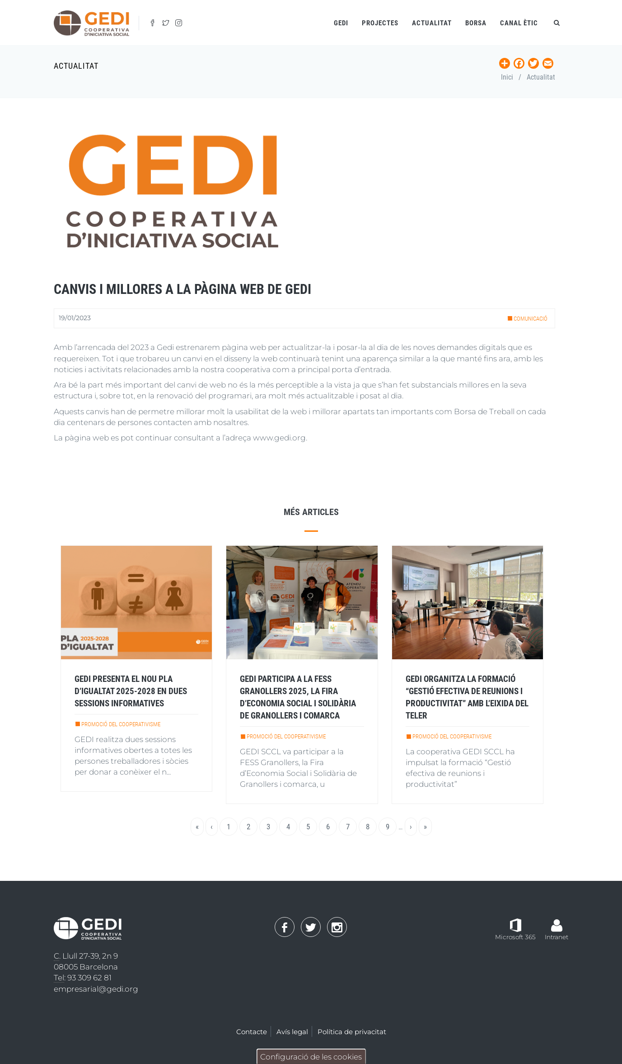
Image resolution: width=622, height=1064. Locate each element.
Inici (507, 77)
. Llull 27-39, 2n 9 (86, 956)
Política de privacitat (352, 1031)
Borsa (475, 23)
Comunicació (530, 318)
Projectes (380, 23)
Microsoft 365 (515, 937)
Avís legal (292, 1031)
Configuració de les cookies (311, 1056)
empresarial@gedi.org (96, 988)
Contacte (251, 1031)
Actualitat (432, 23)
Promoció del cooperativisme (120, 724)
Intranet (556, 937)
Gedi (341, 23)
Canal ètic (519, 23)
